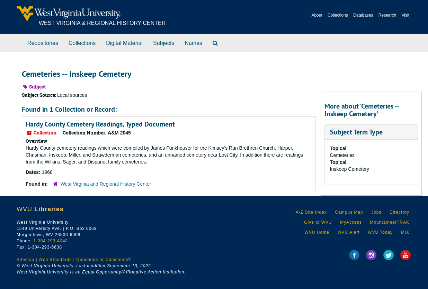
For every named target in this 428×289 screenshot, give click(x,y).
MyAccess (351, 222)
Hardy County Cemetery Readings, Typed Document (100, 124)
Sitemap (25, 259)
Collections (338, 15)
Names (193, 43)
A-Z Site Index (311, 212)
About (316, 15)
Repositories (42, 43)
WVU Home (316, 232)
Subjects (163, 43)
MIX (405, 232)
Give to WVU (318, 222)
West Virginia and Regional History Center (106, 184)
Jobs (376, 212)
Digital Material (124, 43)
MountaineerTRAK (389, 222)
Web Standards (55, 259)
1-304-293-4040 (50, 241)
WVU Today (380, 232)
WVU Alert (348, 232)
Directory (399, 212)
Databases (363, 15)
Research (387, 15)
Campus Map (349, 212)
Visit (405, 15)
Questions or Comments (102, 259)
